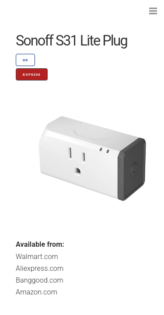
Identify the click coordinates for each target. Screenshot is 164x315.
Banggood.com (39, 280)
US (25, 60)
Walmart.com (37, 256)
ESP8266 (32, 75)
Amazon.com (36, 292)
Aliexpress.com (39, 268)
